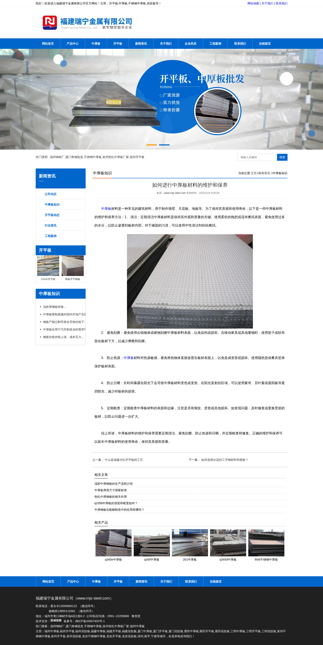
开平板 (117, 43)
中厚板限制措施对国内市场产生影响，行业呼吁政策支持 (79, 314)
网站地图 (253, 3)
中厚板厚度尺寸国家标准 (110, 490)
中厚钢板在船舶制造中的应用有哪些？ (119, 509)
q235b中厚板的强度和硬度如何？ (116, 503)
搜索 (282, 157)
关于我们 (267, 3)
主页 (254, 173)
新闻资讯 (141, 43)
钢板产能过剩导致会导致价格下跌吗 (66, 322)
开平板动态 (52, 215)
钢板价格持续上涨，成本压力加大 (65, 337)
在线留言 (265, 43)
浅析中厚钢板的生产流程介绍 (113, 483)
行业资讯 (50, 225)
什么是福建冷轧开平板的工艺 (123, 459)
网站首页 (48, 43)
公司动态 (50, 194)
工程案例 (215, 43)
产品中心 (72, 43)
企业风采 (190, 43)
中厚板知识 (52, 204)
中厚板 (96, 43)
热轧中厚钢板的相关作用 (110, 496)
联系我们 (282, 3)
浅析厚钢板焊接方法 (56, 306)
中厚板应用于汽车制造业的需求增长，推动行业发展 (76, 329)
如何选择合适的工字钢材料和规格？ (224, 459)
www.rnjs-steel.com (175, 193)
